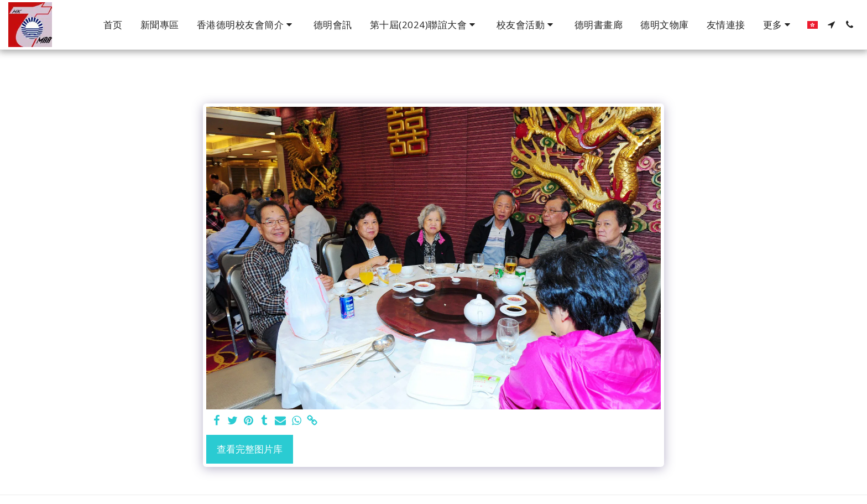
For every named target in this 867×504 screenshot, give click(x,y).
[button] (246, 24)
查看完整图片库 (250, 449)
